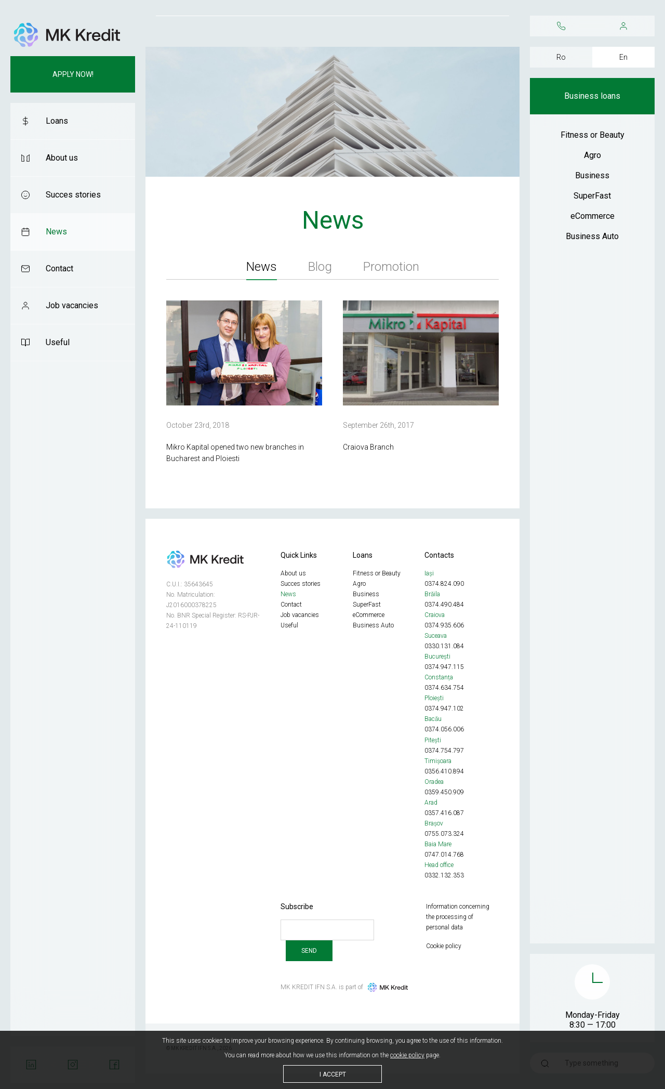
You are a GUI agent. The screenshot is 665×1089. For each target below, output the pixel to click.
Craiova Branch (368, 447)
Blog (320, 266)
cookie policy (407, 1055)
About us (62, 158)
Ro (561, 57)
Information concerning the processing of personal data (457, 917)
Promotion (391, 266)
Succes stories (73, 195)
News (56, 232)
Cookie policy (443, 946)
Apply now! (73, 74)
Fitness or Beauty (592, 135)
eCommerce (592, 216)
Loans (57, 121)
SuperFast (592, 196)
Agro (592, 155)
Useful (58, 342)
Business (592, 175)
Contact (59, 268)
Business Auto (592, 236)
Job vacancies (72, 305)
